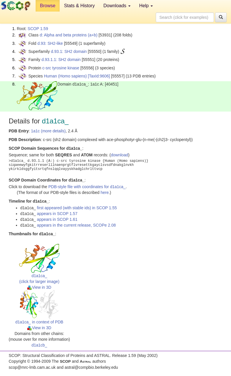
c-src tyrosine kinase (60, 68)
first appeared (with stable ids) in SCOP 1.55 (77, 207)
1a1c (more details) (48, 131)
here (104, 192)
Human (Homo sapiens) (65, 76)
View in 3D (39, 287)
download (119, 155)
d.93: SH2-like (50, 43)
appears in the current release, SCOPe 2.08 (76, 225)
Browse (47, 5)
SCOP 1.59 (38, 28)
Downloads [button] (117, 5)
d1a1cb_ (39, 345)
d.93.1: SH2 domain (69, 51)
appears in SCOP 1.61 (57, 219)
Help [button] (146, 5)
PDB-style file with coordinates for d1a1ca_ (87, 186)
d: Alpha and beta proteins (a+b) (69, 35)
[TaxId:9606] (99, 76)
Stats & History (79, 5)
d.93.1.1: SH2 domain (60, 59)
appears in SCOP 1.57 (57, 213)
